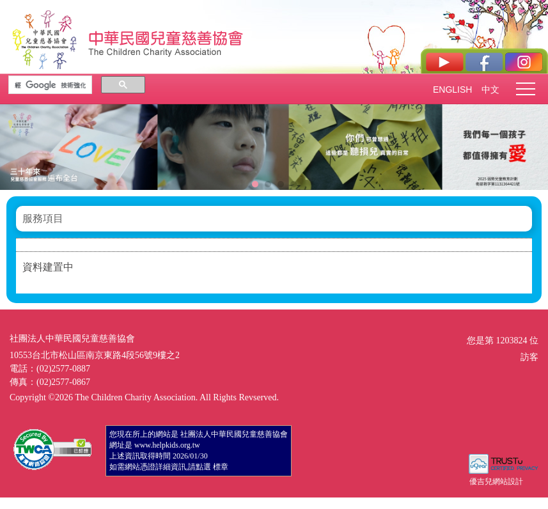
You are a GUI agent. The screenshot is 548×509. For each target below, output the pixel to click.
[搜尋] (50, 85)
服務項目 (42, 218)
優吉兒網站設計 (496, 481)
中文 (490, 89)
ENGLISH (452, 89)
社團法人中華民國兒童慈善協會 (166, 37)
